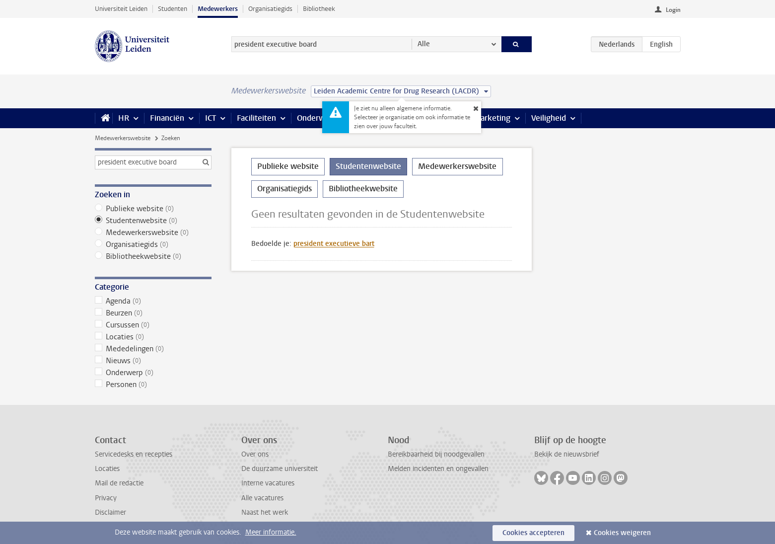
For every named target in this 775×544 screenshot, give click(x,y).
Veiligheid (548, 118)
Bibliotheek (319, 8)
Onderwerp (153, 372)
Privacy (106, 498)
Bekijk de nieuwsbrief (566, 454)
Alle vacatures (262, 498)
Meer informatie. (270, 532)
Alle (424, 44)
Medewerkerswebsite (122, 138)
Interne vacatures (267, 483)
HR (123, 118)
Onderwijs (315, 118)
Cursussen (153, 324)
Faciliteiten (256, 118)
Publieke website (153, 208)
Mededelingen (153, 348)
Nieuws (153, 360)
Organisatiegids (270, 8)
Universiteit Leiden (121, 8)
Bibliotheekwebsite (153, 256)
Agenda (153, 301)
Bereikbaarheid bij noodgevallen (436, 454)
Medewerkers (218, 8)
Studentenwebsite (153, 220)
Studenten (172, 8)
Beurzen (153, 313)
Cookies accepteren (533, 533)
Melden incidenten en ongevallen (438, 468)
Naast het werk (264, 512)
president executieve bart (333, 243)
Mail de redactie (119, 483)
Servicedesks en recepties (133, 454)
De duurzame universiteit (279, 468)
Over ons (255, 454)
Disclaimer (110, 512)
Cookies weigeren (622, 533)
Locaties (153, 336)
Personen (153, 384)
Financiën (167, 118)
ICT (210, 118)
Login (673, 10)
